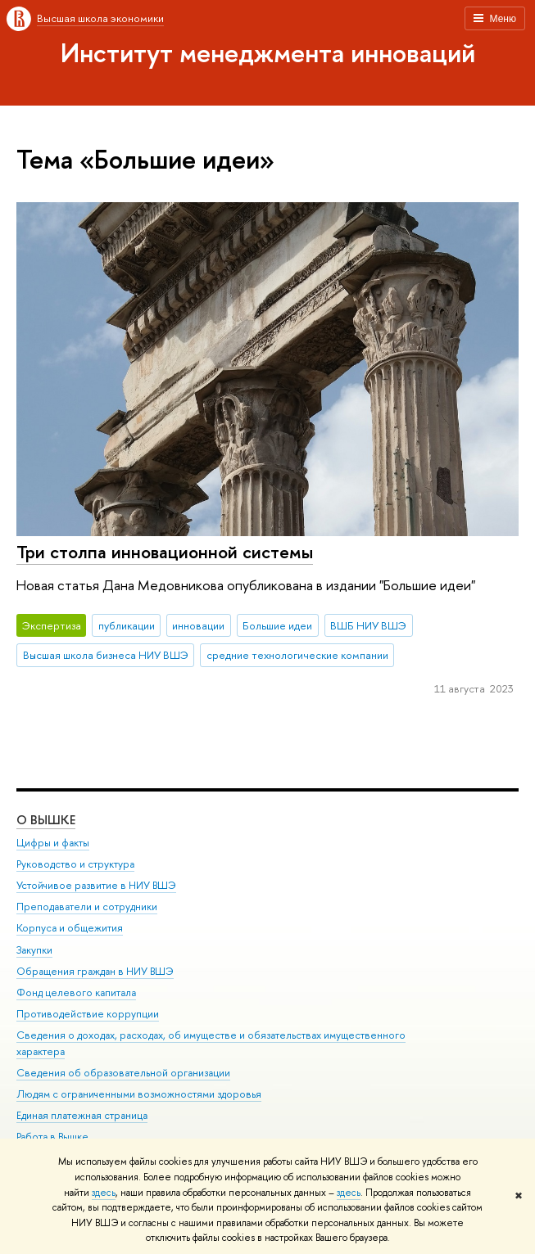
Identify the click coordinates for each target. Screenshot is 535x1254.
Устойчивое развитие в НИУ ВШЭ (96, 885)
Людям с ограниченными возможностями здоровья (138, 1094)
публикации (126, 625)
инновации (198, 625)
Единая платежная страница (81, 1115)
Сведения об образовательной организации (123, 1073)
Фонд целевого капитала (76, 992)
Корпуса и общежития (69, 928)
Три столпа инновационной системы (164, 551)
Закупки (34, 950)
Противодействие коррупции (87, 1014)
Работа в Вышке (52, 1136)
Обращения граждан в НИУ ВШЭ (95, 971)
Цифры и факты (52, 843)
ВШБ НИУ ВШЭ (368, 625)
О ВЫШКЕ (45, 819)
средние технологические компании (297, 654)
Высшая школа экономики (100, 18)
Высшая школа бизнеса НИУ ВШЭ (105, 654)
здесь (104, 1192)
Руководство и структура (75, 864)
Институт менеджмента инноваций (268, 52)
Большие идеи (277, 625)
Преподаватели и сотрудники (86, 906)
